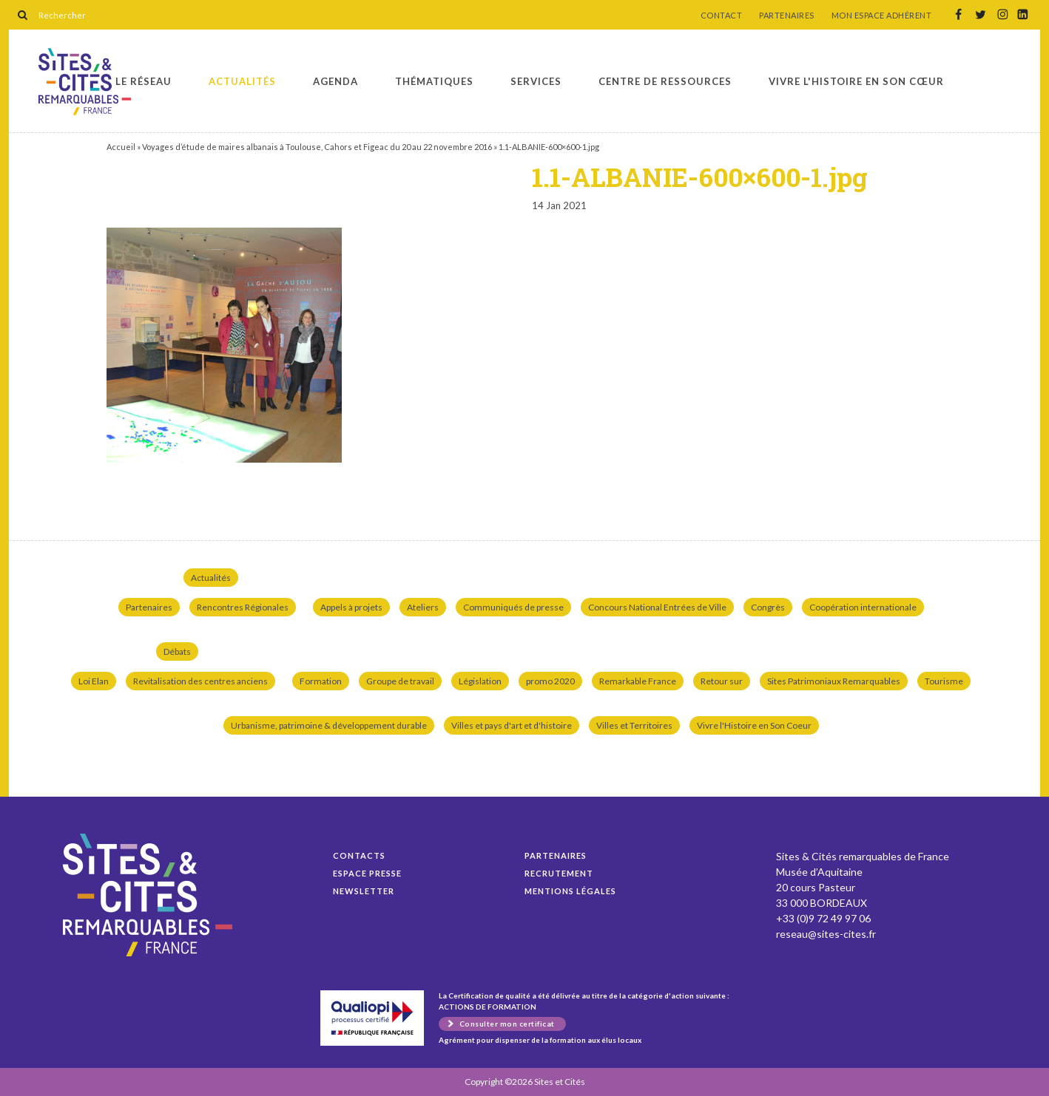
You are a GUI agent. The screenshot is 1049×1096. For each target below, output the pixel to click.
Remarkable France (637, 681)
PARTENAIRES (786, 15)
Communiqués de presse (513, 607)
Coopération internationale (863, 607)
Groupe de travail (400, 681)
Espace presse (367, 873)
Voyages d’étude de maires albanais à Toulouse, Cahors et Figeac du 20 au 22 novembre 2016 (317, 147)
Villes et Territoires (634, 725)
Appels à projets (351, 607)
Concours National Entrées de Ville (657, 607)
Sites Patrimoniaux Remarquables (833, 681)
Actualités (242, 81)
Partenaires (149, 607)
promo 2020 (550, 681)
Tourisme (944, 681)
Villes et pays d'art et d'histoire (511, 725)
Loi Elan (93, 681)
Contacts (359, 855)
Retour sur (722, 681)
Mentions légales (570, 891)
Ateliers (423, 607)
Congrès (768, 607)
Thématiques (434, 81)
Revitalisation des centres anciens (200, 681)
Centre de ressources (665, 81)
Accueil (121, 147)
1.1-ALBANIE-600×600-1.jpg (84, 81)
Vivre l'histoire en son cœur (856, 81)
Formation (321, 681)
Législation (480, 681)
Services (535, 81)
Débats (177, 651)
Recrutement (558, 873)
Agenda (335, 81)
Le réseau (143, 81)
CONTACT (722, 15)
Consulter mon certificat (507, 1023)
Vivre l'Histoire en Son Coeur (754, 725)
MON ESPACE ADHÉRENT (882, 15)
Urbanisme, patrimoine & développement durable (329, 725)
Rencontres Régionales (243, 607)
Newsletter (363, 891)
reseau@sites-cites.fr (826, 933)
